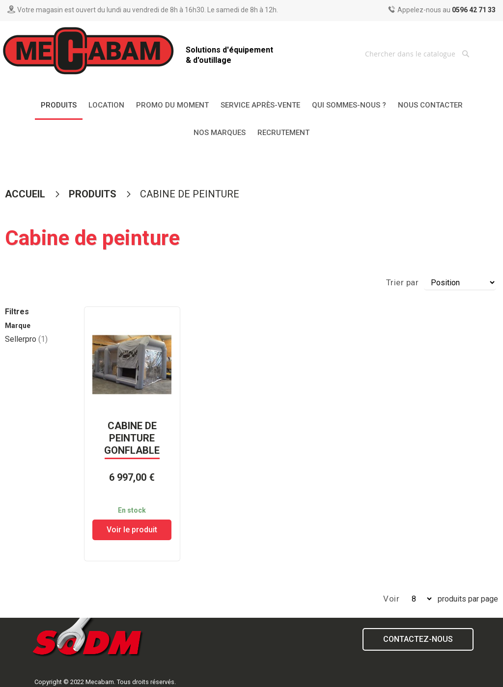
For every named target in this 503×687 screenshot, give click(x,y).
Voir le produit (132, 529)
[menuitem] (59, 106)
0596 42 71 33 (474, 10)
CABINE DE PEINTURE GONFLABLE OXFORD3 (132, 444)
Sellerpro (26, 339)
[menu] (251, 119)
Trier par (402, 282)
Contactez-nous (418, 639)
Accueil (26, 194)
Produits (94, 194)
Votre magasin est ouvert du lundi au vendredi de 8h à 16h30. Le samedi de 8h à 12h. (147, 10)
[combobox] (418, 53)
